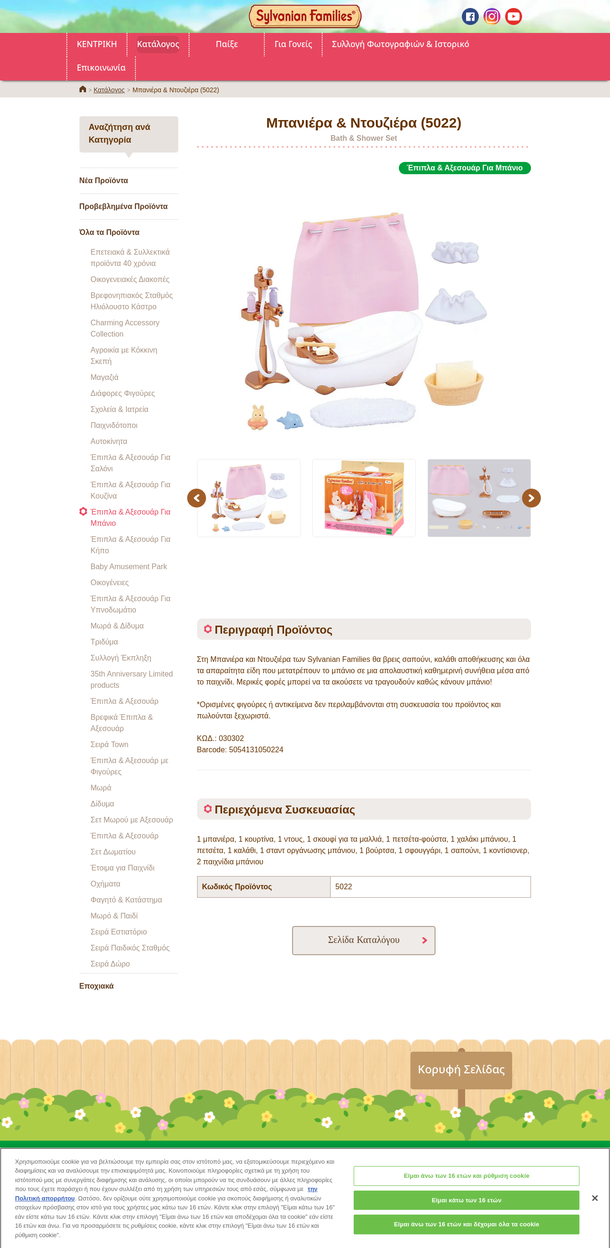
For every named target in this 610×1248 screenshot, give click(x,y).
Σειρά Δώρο (110, 964)
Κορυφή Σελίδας (461, 1069)
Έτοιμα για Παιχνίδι (123, 868)
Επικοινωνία (101, 67)
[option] (364, 311)
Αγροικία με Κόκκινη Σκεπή (124, 355)
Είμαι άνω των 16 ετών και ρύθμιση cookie (467, 1184)
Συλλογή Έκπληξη (121, 658)
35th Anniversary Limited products (132, 679)
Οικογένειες (110, 583)
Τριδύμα (105, 642)
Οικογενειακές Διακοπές (130, 279)
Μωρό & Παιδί (114, 916)
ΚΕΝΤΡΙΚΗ (97, 43)
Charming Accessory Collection (125, 328)
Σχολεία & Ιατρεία (120, 409)
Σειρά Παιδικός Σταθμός (130, 948)
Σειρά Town (110, 745)
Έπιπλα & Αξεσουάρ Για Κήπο (131, 545)
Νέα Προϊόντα (103, 181)
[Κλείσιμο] (595, 1206)
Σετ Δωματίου (113, 852)
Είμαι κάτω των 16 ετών (466, 1208)
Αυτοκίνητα (109, 441)
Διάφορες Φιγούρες (123, 393)
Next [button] (532, 498)
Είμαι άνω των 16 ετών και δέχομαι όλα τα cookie (466, 1232)
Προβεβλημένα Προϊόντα (123, 206)
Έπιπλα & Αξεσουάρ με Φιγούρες (130, 766)
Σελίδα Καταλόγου (363, 939)
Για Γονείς (293, 43)
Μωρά (101, 788)
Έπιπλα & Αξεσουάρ (125, 701)
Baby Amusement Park (129, 567)
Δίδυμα (102, 804)
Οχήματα (106, 884)
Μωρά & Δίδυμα (117, 626)
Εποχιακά (96, 986)
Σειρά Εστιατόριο (119, 932)
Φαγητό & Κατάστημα (126, 900)
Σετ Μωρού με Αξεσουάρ (132, 820)
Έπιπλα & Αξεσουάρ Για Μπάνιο (131, 517)
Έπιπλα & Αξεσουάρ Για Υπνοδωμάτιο (131, 604)
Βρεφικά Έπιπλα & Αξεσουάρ (122, 723)
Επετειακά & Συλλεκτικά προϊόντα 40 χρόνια (130, 257)
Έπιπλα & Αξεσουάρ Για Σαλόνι (131, 463)
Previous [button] (198, 498)
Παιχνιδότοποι (114, 425)
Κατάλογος (158, 43)
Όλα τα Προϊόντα (109, 232)
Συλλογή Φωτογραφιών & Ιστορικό (400, 43)
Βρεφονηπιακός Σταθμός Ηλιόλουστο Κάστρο (132, 301)
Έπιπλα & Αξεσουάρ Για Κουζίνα (131, 490)
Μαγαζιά (105, 377)
